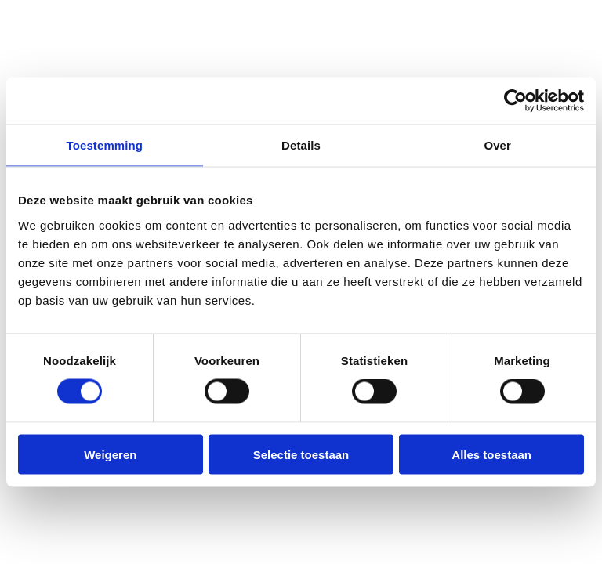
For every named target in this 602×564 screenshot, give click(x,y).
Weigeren (110, 454)
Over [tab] (497, 145)
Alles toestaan (491, 454)
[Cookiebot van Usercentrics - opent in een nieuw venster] (515, 101)
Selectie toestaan (301, 454)
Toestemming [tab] (105, 145)
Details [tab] (301, 145)
